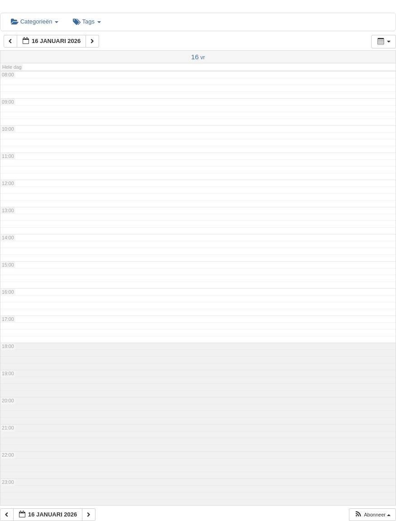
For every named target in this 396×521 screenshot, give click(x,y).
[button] (372, 515)
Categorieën (34, 21)
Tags (86, 21)
